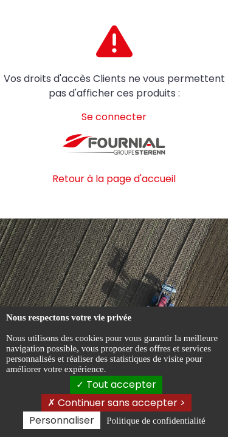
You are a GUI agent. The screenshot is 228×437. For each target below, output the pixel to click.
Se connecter (114, 117)
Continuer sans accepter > (116, 403)
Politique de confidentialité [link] (155, 420)
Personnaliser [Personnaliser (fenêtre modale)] (61, 420)
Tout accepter (116, 384)
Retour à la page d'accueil (114, 179)
